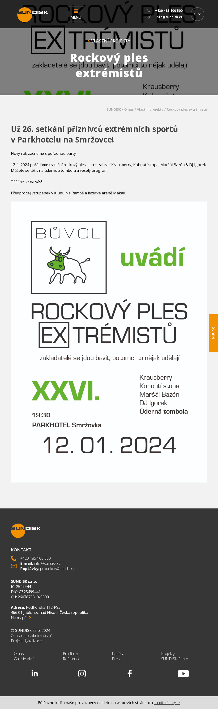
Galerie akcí (23, 658)
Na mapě (18, 617)
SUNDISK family (174, 658)
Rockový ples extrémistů (187, 109)
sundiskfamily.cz (167, 702)
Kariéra (118, 653)
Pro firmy (70, 653)
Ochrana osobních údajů (31, 635)
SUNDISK (114, 109)
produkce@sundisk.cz (58, 568)
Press (117, 658)
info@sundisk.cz (47, 563)
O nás (129, 109)
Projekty (168, 653)
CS (197, 14)
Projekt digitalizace (26, 640)
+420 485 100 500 (35, 558)
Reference (71, 658)
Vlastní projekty (109, 41)
